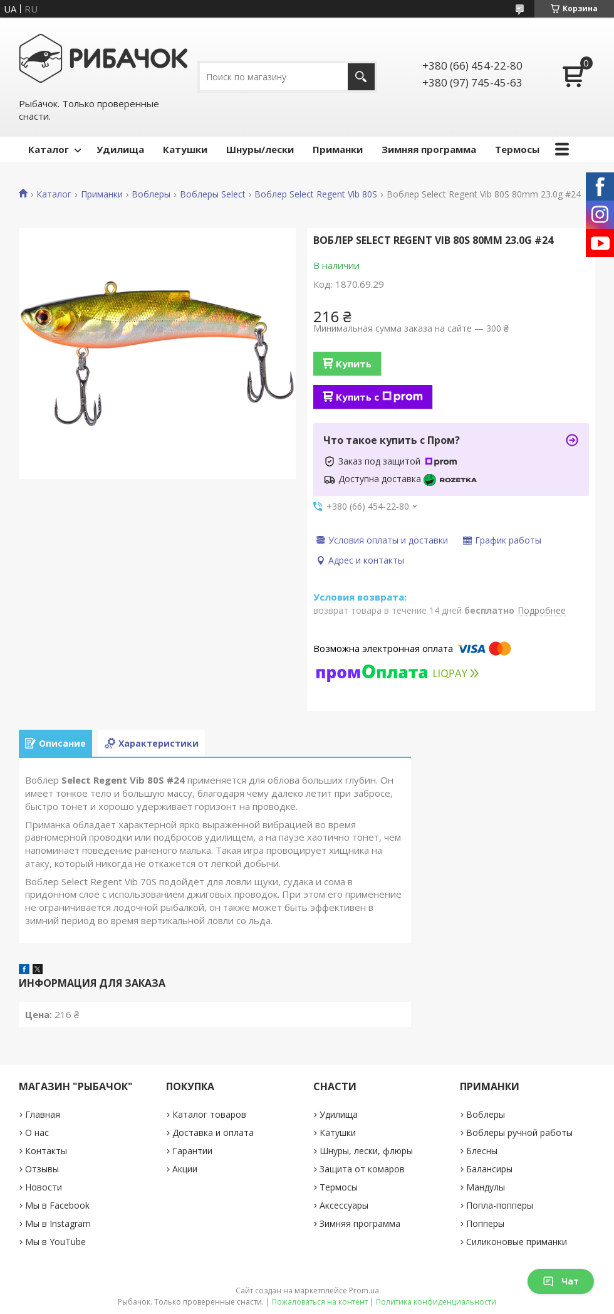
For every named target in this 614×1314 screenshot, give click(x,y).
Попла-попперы (499, 1205)
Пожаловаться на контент (320, 1301)
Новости (43, 1187)
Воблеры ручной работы (519, 1132)
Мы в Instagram (58, 1223)
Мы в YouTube (55, 1242)
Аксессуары (344, 1205)
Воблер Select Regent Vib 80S (315, 194)
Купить (354, 363)
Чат (561, 1281)
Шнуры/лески (260, 149)
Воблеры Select (213, 194)
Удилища (120, 149)
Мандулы (485, 1187)
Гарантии (192, 1151)
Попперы (485, 1223)
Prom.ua (364, 1290)
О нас (37, 1132)
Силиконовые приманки (516, 1242)
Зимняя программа (429, 149)
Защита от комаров (362, 1169)
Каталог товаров (209, 1114)
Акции (184, 1169)
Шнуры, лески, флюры (366, 1151)
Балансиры (489, 1169)
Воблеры (151, 194)
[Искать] (361, 76)
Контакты (46, 1151)
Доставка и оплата (213, 1132)
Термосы (517, 149)
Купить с (379, 397)
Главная (42, 1114)
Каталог (48, 149)
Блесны (481, 1151)
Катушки (185, 149)
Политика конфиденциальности (436, 1301)
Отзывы (42, 1169)
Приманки (338, 149)
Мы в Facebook (57, 1205)
